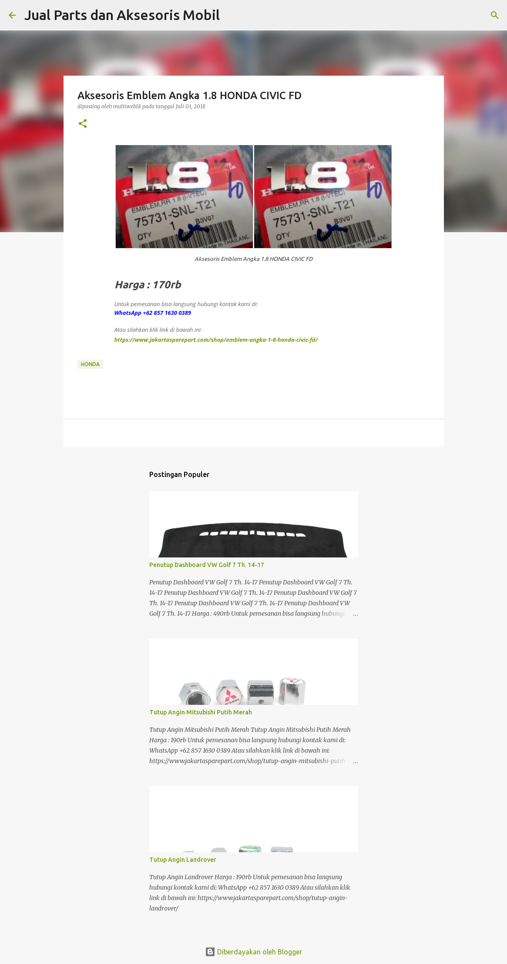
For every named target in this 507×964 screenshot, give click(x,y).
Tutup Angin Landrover (182, 859)
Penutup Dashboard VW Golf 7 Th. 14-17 (206, 564)
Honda (90, 364)
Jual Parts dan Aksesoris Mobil (122, 15)
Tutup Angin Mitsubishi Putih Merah (200, 712)
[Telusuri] (232, 15)
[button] (82, 124)
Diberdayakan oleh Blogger (253, 952)
